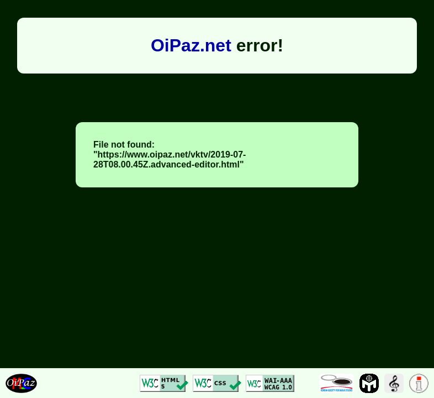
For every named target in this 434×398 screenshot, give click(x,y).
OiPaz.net (191, 45)
